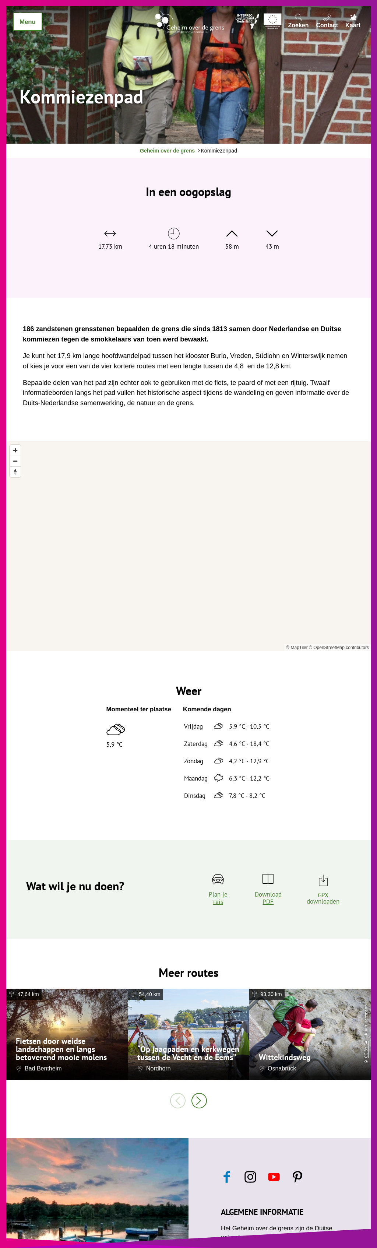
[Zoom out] (15, 461)
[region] (188, 546)
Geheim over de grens (167, 151)
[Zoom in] (15, 450)
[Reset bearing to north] (15, 471)
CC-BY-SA (366, 1049)
